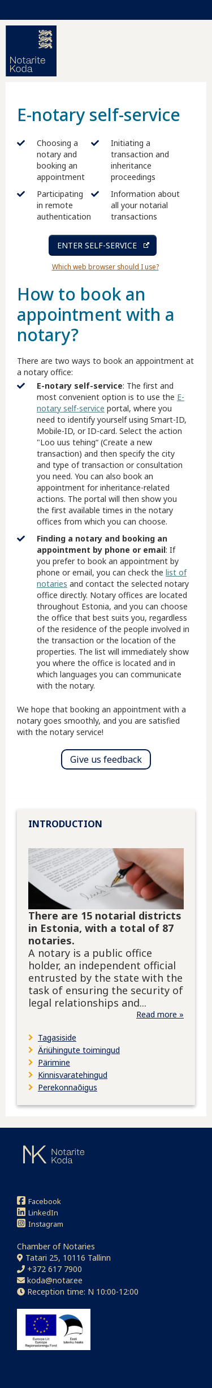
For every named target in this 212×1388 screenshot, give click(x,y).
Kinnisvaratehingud (72, 1074)
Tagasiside (57, 1037)
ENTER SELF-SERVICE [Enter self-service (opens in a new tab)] (97, 245)
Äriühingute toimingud (79, 1050)
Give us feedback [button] (106, 759)
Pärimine (54, 1062)
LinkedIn (37, 1212)
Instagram (40, 1223)
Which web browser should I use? (105, 267)
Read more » (160, 1014)
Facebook (39, 1201)
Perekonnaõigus (67, 1087)
